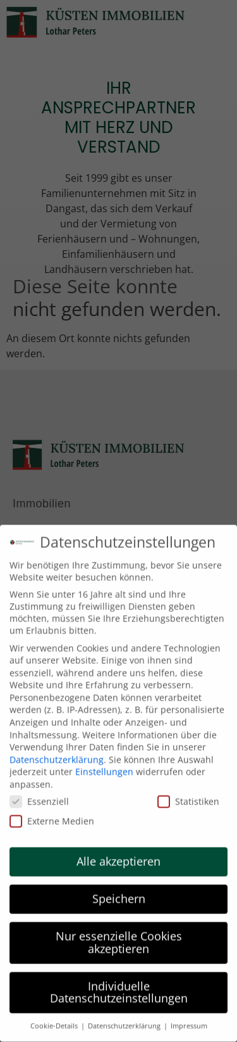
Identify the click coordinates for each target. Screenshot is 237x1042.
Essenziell (39, 796)
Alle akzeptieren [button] (118, 856)
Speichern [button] (118, 893)
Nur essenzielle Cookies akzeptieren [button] (119, 937)
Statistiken (188, 796)
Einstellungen (104, 767)
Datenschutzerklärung (56, 754)
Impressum (189, 1021)
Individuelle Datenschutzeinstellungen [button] (119, 987)
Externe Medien (51, 816)
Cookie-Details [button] (55, 1021)
